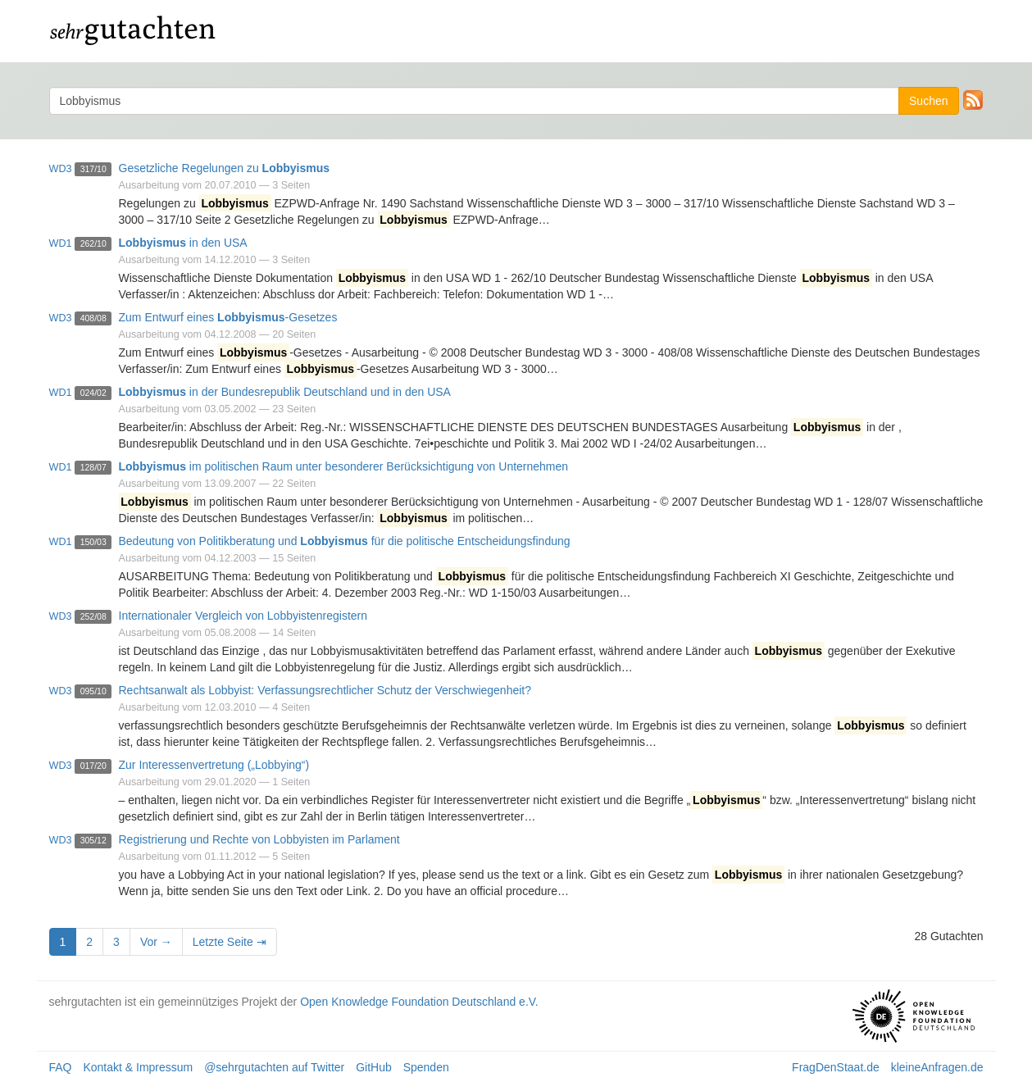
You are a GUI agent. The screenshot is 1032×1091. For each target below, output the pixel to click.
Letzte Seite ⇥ (229, 941)
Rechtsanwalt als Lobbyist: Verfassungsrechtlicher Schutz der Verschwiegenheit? (325, 690)
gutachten (133, 28)
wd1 (60, 243)
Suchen (928, 100)
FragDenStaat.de (836, 1067)
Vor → (156, 941)
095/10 (93, 691)
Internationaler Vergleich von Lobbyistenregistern (243, 615)
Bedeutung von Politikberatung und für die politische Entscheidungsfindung (345, 541)
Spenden (426, 1067)
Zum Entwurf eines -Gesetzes (228, 317)
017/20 (93, 766)
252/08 (93, 616)
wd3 (60, 169)
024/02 (93, 393)
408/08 (93, 318)
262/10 (93, 243)
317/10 (93, 169)
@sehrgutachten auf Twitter (274, 1067)
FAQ (60, 1067)
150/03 (93, 542)
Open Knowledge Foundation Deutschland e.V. (419, 1001)
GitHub (374, 1067)
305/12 (93, 840)
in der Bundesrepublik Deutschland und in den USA (285, 391)
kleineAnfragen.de (937, 1067)
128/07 (93, 467)
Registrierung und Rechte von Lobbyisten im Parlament (259, 839)
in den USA (183, 242)
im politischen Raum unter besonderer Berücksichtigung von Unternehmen (344, 466)
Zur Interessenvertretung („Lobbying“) (214, 764)
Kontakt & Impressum (138, 1067)
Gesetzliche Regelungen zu (224, 168)
